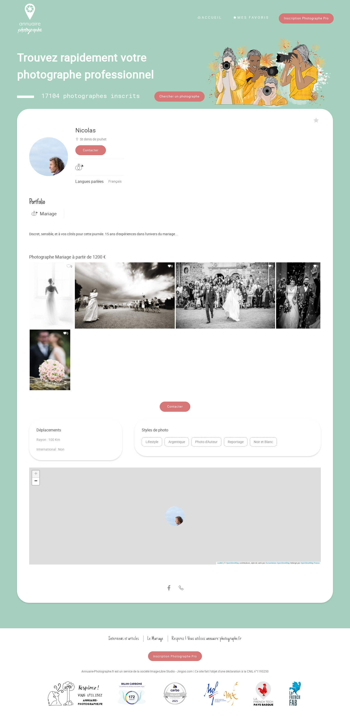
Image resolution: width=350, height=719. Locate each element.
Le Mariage (155, 637)
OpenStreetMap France (310, 562)
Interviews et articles (123, 637)
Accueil (209, 17)
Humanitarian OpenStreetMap (277, 562)
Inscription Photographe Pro (306, 18)
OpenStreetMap (232, 562)
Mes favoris (251, 17)
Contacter (90, 149)
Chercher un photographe (179, 96)
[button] (175, 515)
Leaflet (220, 562)
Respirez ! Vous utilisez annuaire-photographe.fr (207, 637)
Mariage (44, 212)
